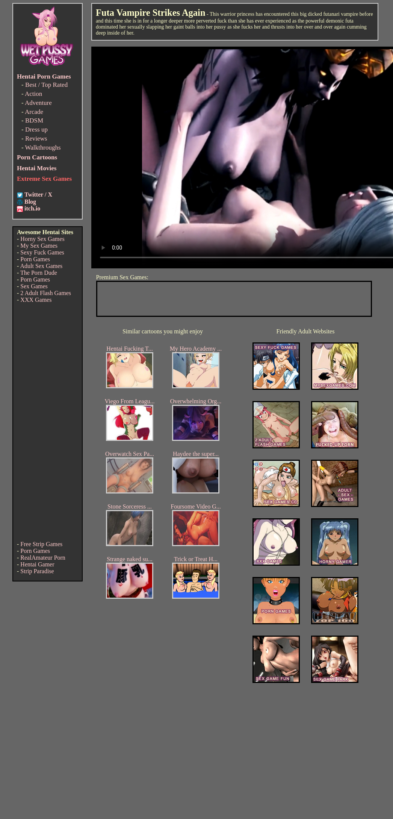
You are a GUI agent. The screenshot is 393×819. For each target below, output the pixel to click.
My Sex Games (38, 245)
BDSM (34, 120)
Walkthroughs (43, 147)
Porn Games (35, 259)
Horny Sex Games (42, 239)
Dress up (36, 129)
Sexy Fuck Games (42, 252)
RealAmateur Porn (42, 557)
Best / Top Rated (46, 84)
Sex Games (33, 286)
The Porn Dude (38, 272)
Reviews (36, 138)
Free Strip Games (41, 544)
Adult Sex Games (41, 266)
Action (33, 93)
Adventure (38, 102)
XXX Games (35, 300)
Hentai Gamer (37, 564)
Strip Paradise (37, 571)
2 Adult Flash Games (45, 293)
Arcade (34, 111)
